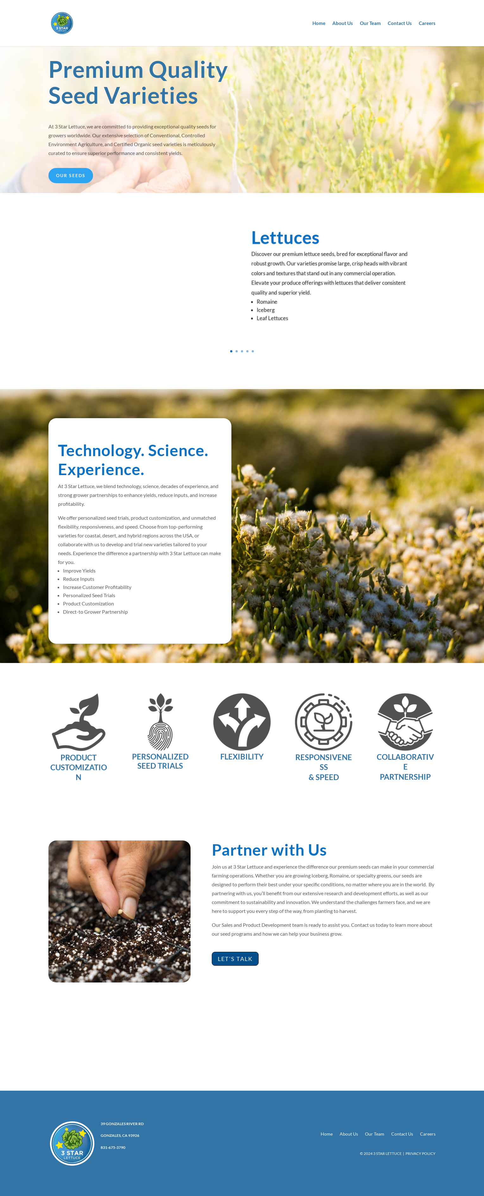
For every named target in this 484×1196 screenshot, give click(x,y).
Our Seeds (70, 175)
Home (318, 23)
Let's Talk (235, 958)
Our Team (370, 23)
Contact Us (400, 23)
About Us (342, 23)
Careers (427, 23)
